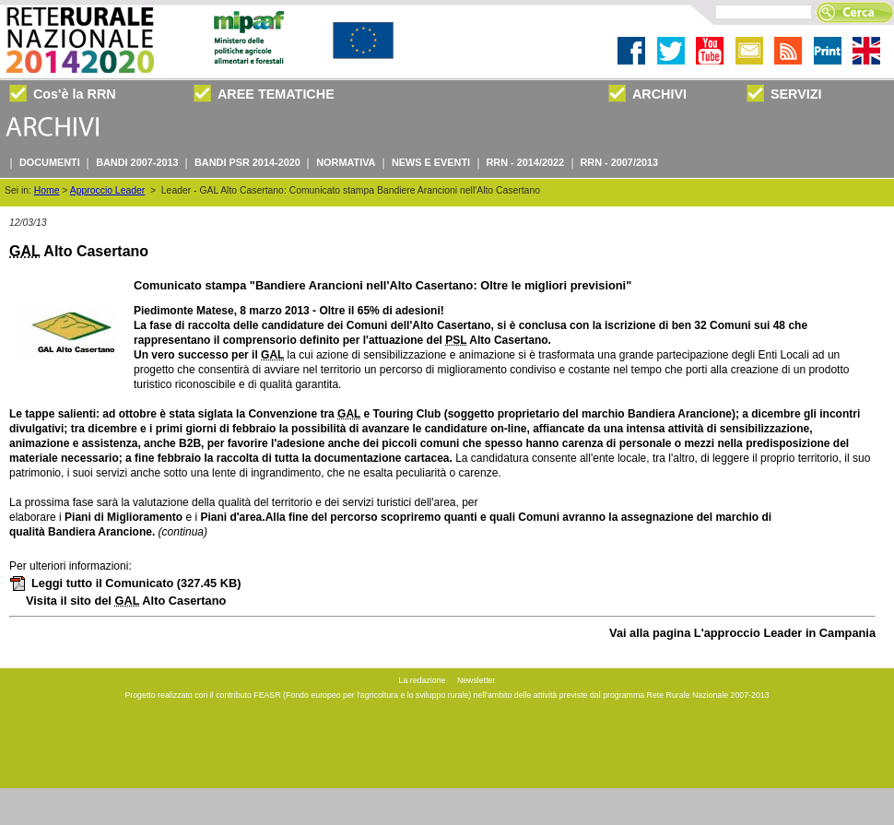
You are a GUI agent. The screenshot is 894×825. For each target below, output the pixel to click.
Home (47, 190)
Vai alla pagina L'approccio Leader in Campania (742, 633)
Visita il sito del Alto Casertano (126, 600)
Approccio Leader (107, 190)
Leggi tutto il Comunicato (125, 583)
